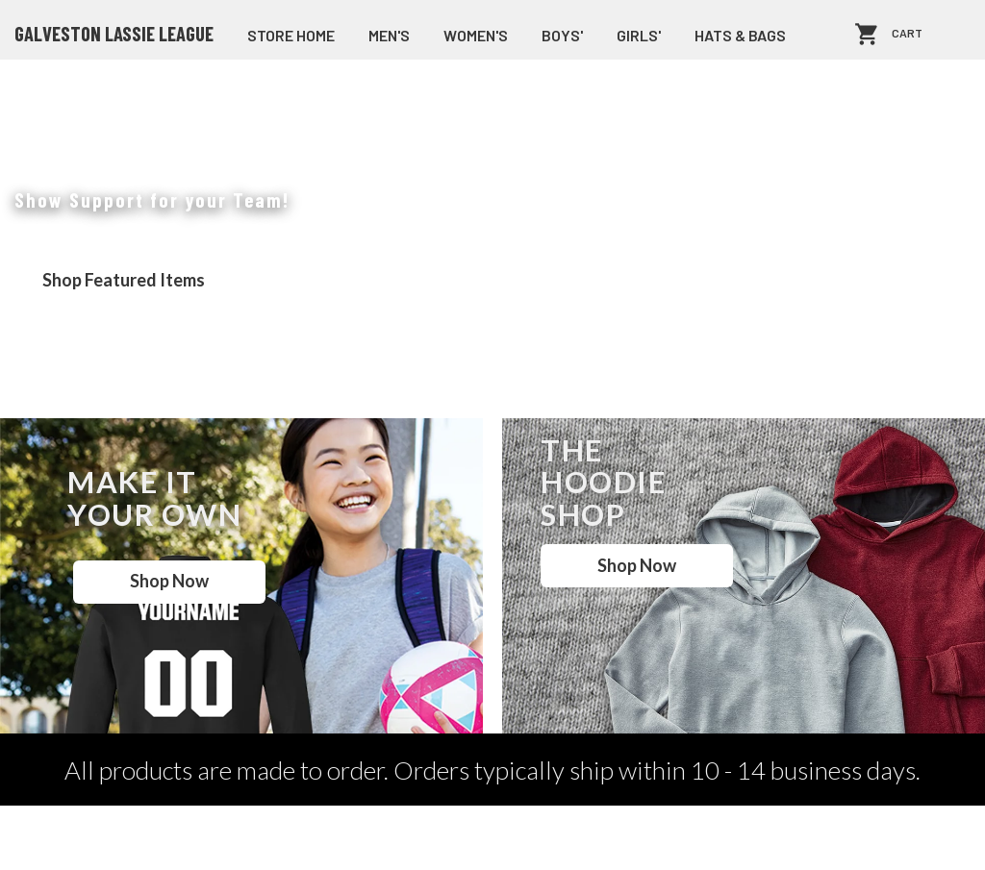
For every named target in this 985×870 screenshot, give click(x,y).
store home (291, 35)
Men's (389, 35)
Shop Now (169, 580)
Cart (907, 34)
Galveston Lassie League (114, 33)
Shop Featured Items (123, 279)
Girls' (639, 35)
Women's (475, 35)
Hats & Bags (740, 35)
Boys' (562, 35)
